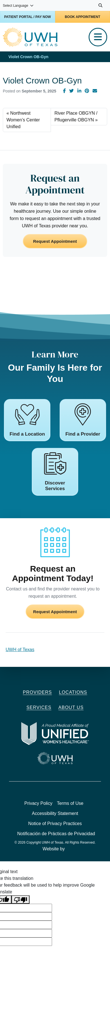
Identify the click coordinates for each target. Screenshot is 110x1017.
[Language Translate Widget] (18, 6)
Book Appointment (82, 17)
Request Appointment (55, 241)
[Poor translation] (21, 899)
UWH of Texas (20, 649)
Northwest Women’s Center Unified (23, 120)
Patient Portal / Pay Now (27, 17)
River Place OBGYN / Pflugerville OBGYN (75, 116)
